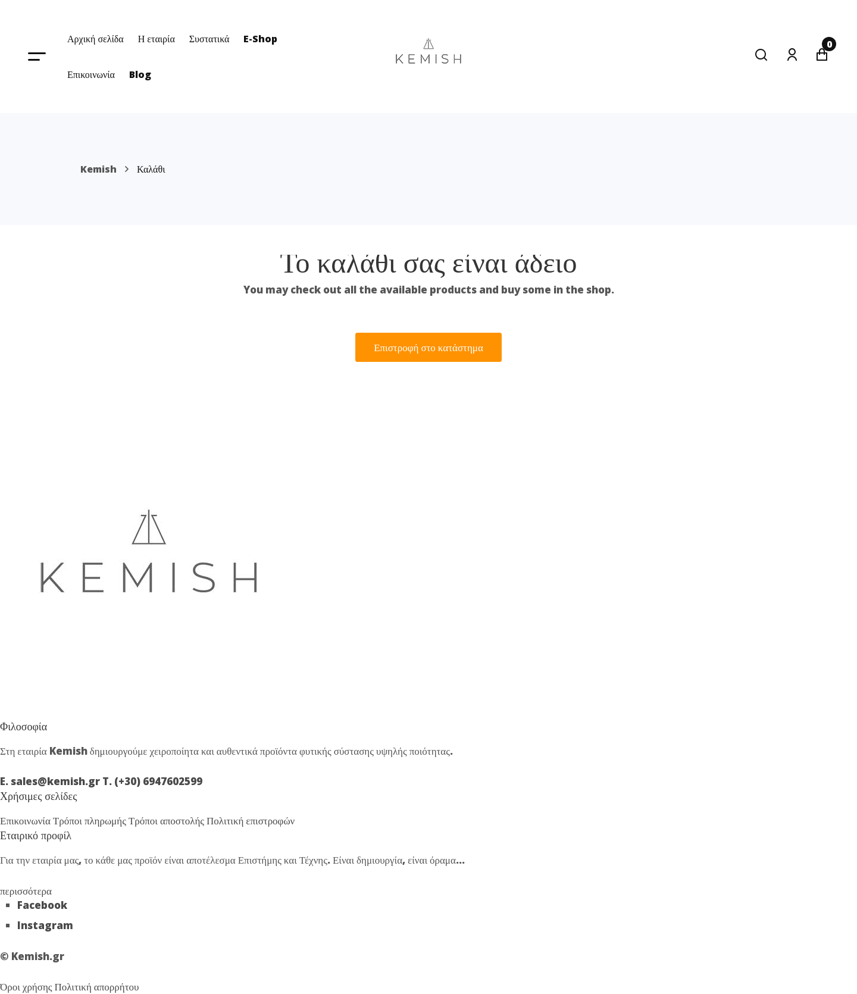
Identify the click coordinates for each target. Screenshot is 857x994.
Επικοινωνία (26, 820)
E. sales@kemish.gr (51, 781)
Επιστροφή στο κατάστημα (428, 347)
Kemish (98, 169)
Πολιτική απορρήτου (97, 986)
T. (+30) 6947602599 (152, 781)
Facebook (42, 905)
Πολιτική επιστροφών (251, 820)
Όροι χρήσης (27, 986)
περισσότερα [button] (26, 891)
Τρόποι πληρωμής (91, 820)
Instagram (45, 925)
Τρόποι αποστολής (168, 820)
